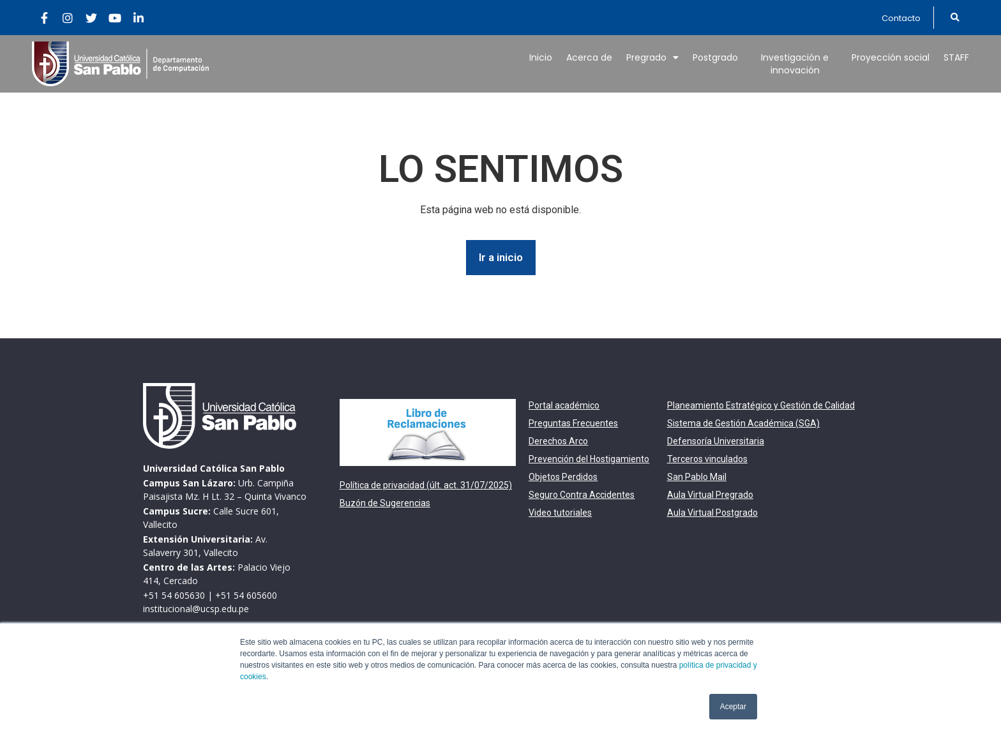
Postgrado (715, 57)
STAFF (956, 57)
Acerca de (589, 57)
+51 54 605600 (246, 595)
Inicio (540, 57)
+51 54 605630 (174, 595)
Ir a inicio (501, 257)
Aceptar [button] (733, 706)
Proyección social (890, 57)
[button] (901, 18)
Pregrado (652, 57)
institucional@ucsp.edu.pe (196, 609)
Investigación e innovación (795, 64)
